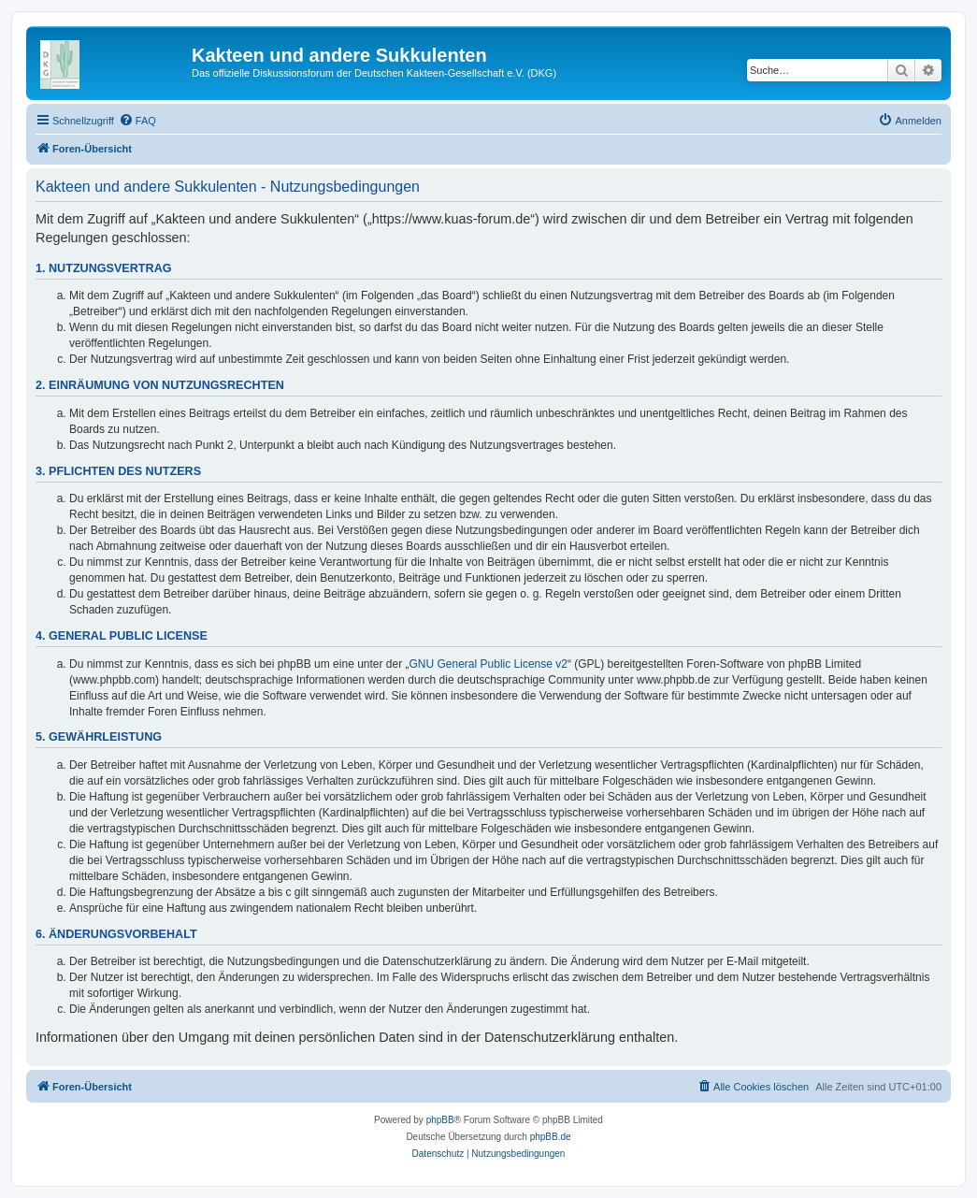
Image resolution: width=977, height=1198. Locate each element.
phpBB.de (550, 1137)
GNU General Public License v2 (488, 664)
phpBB (440, 1120)
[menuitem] (137, 120)
